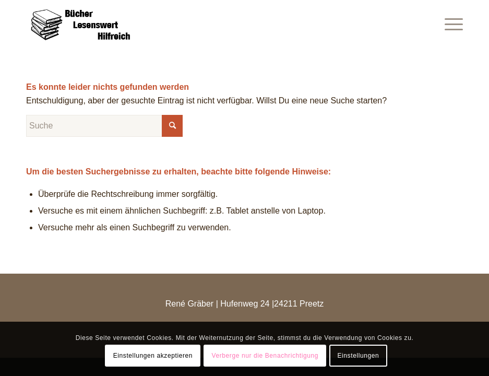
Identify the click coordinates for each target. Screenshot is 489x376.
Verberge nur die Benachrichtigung (264, 355)
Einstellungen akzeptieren (153, 355)
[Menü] (448, 23)
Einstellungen (358, 355)
